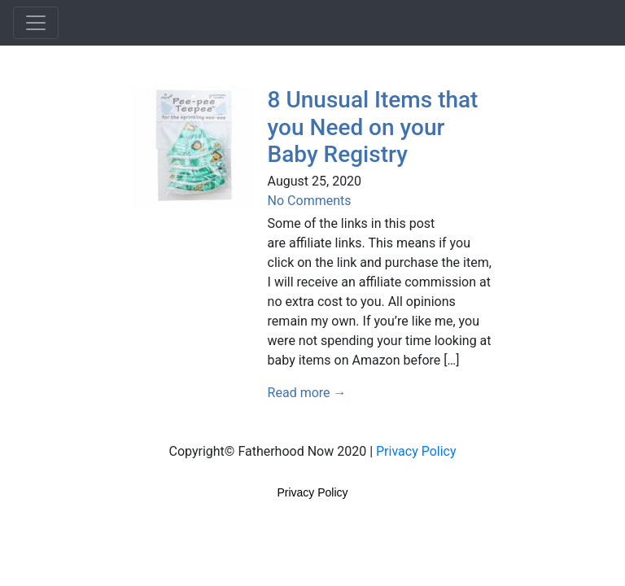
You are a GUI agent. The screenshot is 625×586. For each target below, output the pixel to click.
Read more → (307, 392)
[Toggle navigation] (36, 23)
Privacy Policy (416, 451)
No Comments (310, 200)
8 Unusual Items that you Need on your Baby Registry (373, 127)
